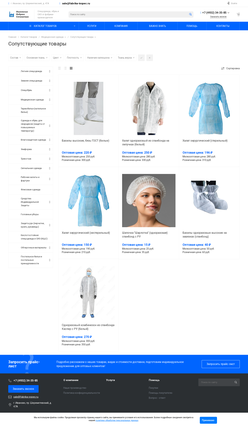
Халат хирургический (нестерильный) (86, 232)
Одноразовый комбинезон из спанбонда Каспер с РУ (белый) (88, 327)
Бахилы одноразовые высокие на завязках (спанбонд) (205, 234)
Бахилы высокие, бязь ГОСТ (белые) (85, 140)
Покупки (153, 387)
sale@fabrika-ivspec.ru (76, 3)
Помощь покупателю (160, 392)
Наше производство (74, 387)
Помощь (154, 380)
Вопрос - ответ (157, 397)
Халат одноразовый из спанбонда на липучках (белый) (145, 142)
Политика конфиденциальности (81, 392)
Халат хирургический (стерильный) (205, 140)
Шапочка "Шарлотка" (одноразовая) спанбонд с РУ (145, 234)
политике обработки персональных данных (117, 420)
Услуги (110, 380)
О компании (70, 380)
